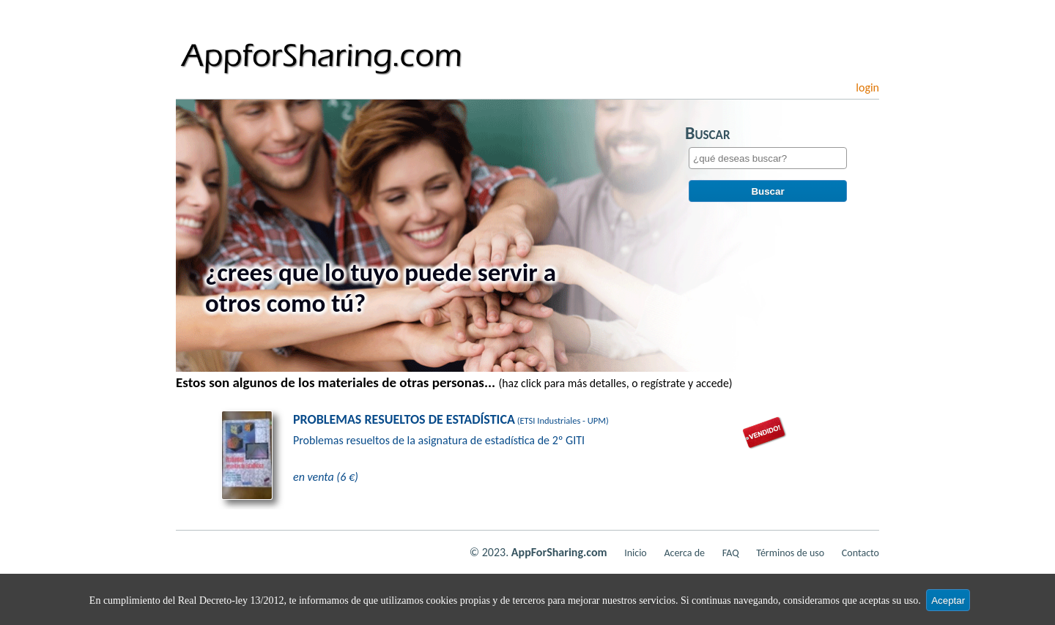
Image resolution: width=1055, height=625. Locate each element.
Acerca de (684, 553)
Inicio (635, 553)
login (867, 87)
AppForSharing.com (559, 552)
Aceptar (948, 600)
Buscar (767, 193)
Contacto (860, 553)
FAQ (730, 553)
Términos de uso (790, 553)
